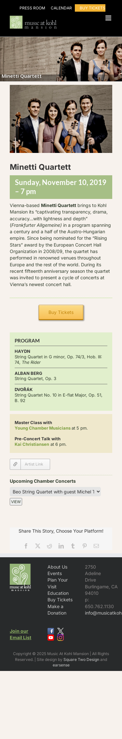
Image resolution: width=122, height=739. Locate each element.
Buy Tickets (60, 599)
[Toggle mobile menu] (108, 18)
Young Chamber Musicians (43, 428)
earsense (61, 665)
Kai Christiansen (32, 444)
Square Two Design (81, 659)
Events (54, 573)
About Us (57, 567)
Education (58, 593)
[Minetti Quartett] (30, 464)
